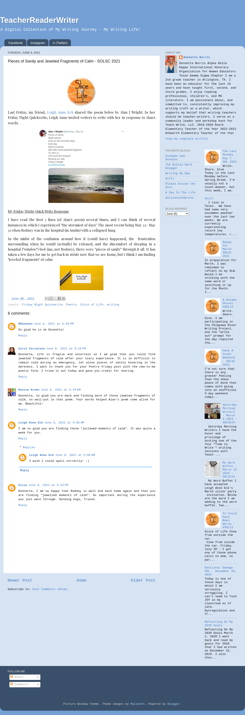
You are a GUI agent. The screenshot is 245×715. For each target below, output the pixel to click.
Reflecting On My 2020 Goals (219, 623)
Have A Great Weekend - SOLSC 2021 (229, 357)
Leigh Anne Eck (60, 112)
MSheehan (25, 323)
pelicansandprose (179, 197)
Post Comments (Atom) (50, 589)
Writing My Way (177, 173)
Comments (19, 684)
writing (113, 304)
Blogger (174, 704)
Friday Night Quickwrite (42, 304)
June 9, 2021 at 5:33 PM (48, 485)
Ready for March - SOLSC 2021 (229, 249)
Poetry (71, 304)
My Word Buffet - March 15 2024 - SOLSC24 (230, 470)
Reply (22, 335)
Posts (17, 677)
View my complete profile (186, 138)
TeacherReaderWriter (39, 20)
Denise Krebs (28, 389)
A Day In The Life (180, 192)
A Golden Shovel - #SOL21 (230, 303)
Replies (29, 447)
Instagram (37, 43)
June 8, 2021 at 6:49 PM (54, 323)
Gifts (169, 178)
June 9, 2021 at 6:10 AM (61, 389)
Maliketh (137, 704)
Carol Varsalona (31, 348)
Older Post (143, 580)
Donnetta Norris (196, 57)
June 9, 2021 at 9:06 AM (64, 422)
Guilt (209, 198)
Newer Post (20, 580)
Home (81, 580)
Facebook (16, 43)
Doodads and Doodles (175, 157)
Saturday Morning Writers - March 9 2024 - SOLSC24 (230, 413)
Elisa (22, 485)
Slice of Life (91, 304)
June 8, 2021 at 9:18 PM (66, 348)
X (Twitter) (60, 43)
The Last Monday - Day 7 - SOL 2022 (230, 157)
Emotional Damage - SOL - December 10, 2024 (220, 571)
